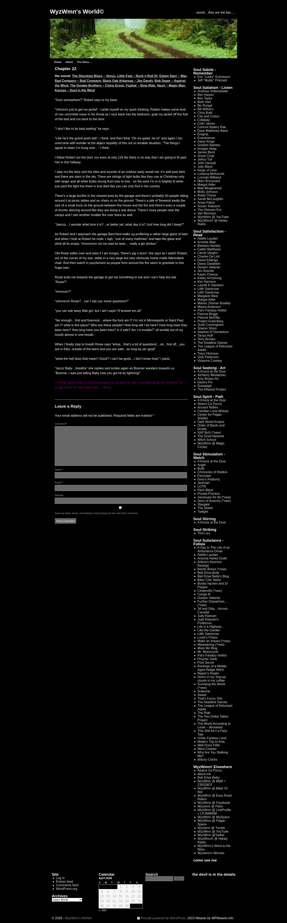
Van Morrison (207, 213)
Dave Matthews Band (213, 130)
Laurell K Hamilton (211, 285)
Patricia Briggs (208, 314)
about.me (204, 774)
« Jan (102, 910)
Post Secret (206, 662)
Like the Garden (209, 630)
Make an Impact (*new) (214, 641)
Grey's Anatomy (209, 479)
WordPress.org (66, 888)
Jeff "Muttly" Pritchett (212, 80)
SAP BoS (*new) (209, 432)
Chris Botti (205, 112)
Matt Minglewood (210, 188)
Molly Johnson (208, 191)
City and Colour (208, 116)
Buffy (201, 468)
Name (59, 469)
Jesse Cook (206, 156)
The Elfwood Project (212, 389)
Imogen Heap (207, 148)
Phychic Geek (207, 659)
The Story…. (84, 61)
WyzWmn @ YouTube (213, 217)
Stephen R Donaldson (213, 332)
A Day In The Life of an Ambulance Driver (214, 549)
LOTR (202, 486)
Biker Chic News (209, 580)
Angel (202, 465)
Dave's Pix (205, 382)
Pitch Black (205, 490)
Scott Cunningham (211, 324)
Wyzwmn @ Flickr (210, 806)
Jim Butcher (206, 271)
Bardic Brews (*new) (212, 569)
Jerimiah (203, 483)
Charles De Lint (208, 256)
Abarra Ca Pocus (210, 403)
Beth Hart (204, 102)
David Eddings (208, 260)
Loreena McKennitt (211, 173)
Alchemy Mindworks (212, 375)
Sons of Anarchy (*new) (214, 501)
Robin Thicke (207, 195)
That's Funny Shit (210, 698)
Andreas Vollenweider (213, 91)
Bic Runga (205, 105)
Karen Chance (208, 274)
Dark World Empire (211, 421)
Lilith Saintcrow (208, 288)
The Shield (205, 508)
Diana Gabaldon (209, 263)
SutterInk (204, 691)
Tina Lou (204, 533)
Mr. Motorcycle (208, 651)
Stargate (203, 504)
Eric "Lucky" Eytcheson (214, 76)
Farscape (204, 475)
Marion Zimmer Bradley (214, 303)
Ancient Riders (208, 407)
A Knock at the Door (212, 371)
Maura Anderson (209, 306)
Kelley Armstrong (210, 278)
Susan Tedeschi (209, 206)
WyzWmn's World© (77, 11)
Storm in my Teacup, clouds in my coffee (212, 678)
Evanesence (206, 138)
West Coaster (207, 748)
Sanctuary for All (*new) (214, 497)
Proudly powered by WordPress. (163, 918)
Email (58, 482)
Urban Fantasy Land (212, 738)
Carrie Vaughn (208, 253)
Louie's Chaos (208, 637)
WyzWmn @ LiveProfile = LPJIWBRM (214, 811)
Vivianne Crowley (210, 360)
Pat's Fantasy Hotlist (212, 310)
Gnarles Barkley (209, 145)
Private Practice (209, 493)
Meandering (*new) (211, 644)
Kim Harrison (207, 281)
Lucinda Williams (209, 177)
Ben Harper (206, 94)
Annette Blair (207, 242)
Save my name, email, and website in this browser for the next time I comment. (96, 513)
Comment (61, 423)
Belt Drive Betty (208, 572)
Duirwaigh (205, 386)
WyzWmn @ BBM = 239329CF (212, 782)
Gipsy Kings (206, 141)
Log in (60, 878)
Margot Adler (207, 184)
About (69, 61)
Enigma (203, 134)
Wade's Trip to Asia (211, 741)
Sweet (202, 695)
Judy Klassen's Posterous (208, 621)
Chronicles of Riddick (212, 472)
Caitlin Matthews (209, 249)
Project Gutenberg (210, 321)
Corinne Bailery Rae (212, 127)
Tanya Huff (205, 335)
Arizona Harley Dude (212, 558)
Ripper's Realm (208, 673)
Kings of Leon (207, 170)
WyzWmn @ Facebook (214, 802)
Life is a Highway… (211, 626)
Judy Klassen (207, 616)
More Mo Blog (207, 648)
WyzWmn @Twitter (211, 835)
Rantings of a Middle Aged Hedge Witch (212, 667)
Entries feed (64, 881)
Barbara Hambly (209, 245)
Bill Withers (205, 109)
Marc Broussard (209, 181)
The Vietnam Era (209, 209)
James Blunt (206, 152)
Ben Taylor (205, 98)
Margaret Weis (208, 296)
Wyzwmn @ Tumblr (211, 828)
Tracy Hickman (208, 353)
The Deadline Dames (212, 342)
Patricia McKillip (209, 317)
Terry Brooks (206, 339)
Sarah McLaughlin (210, 199)
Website (59, 495)
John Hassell (207, 163)
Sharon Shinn (207, 328)
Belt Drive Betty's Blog (213, 576)
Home (57, 61)
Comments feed (67, 885)
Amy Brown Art (208, 378)
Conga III (204, 594)
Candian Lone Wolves (213, 411)
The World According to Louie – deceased (214, 725)
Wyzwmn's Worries (211, 853)
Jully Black (205, 166)
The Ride (204, 713)
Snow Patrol (206, 202)
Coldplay (204, 120)
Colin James (206, 123)
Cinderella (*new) (210, 590)
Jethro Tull (205, 159)
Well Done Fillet (209, 745)
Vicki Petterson (208, 357)
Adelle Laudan (208, 238)
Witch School (207, 439)
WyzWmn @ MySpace (213, 817)
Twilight (203, 511)
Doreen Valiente (209, 267)
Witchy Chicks (207, 759)
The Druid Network (211, 436)
